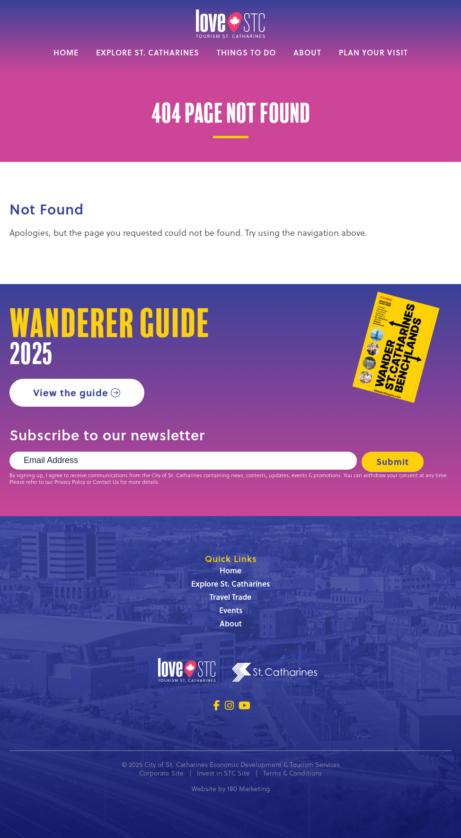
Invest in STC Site (223, 773)
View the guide (70, 392)
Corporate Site (161, 773)
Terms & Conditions (292, 773)
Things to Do (246, 52)
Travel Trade (230, 596)
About (307, 52)
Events (230, 610)
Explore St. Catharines (147, 52)
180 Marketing (248, 788)
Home (66, 52)
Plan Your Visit (373, 52)
